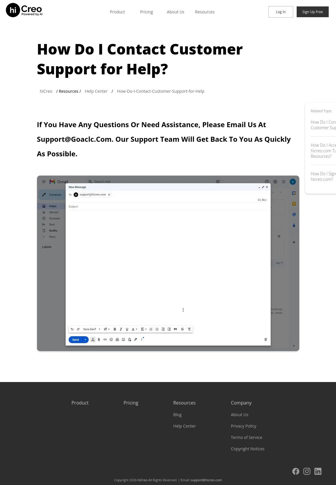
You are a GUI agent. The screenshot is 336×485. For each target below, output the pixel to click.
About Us (175, 12)
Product (117, 12)
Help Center (96, 91)
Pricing (146, 12)
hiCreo (46, 91)
